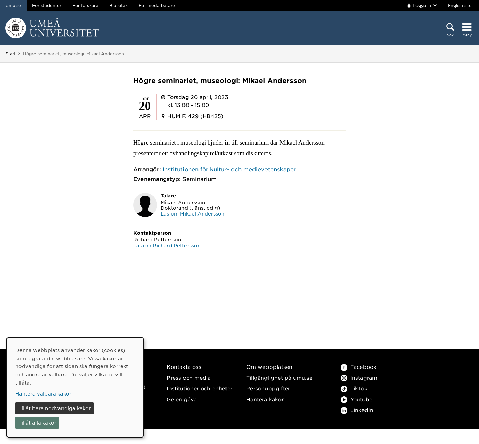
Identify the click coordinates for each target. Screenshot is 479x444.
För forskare (85, 5)
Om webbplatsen (269, 366)
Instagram (359, 377)
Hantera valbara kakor (43, 393)
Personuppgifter (268, 388)
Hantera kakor (265, 399)
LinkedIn (357, 409)
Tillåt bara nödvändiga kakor (54, 408)
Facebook (359, 366)
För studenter (46, 5)
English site (460, 5)
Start (10, 53)
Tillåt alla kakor (37, 422)
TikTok (354, 388)
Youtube (356, 399)
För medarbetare (157, 5)
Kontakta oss (184, 366)
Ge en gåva (182, 399)
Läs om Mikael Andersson (192, 213)
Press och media (189, 377)
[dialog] (75, 387)
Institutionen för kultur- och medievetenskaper (229, 169)
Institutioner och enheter (199, 388)
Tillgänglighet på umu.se (279, 377)
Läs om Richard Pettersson (167, 245)
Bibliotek (118, 5)
